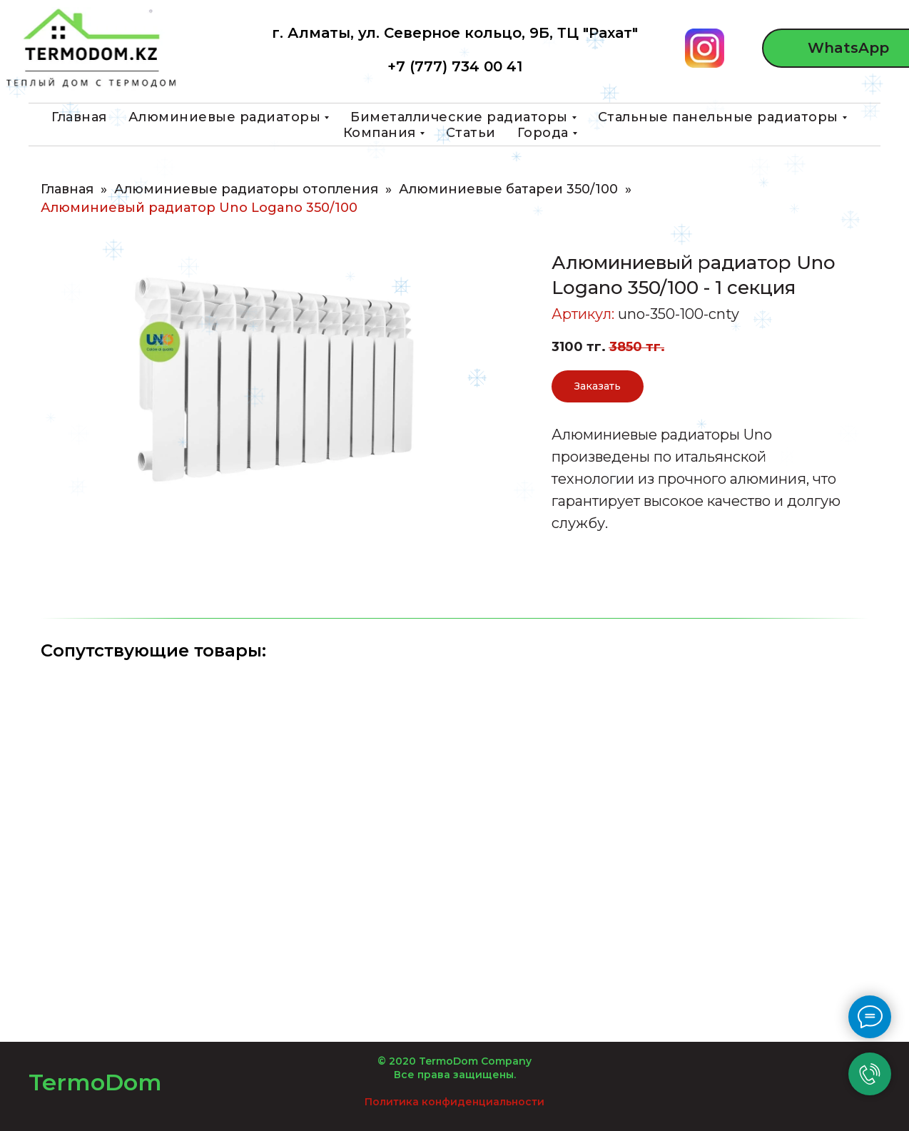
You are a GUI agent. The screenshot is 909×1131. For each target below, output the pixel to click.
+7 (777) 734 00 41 (454, 66)
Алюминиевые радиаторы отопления (246, 189)
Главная (79, 117)
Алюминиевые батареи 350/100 (508, 189)
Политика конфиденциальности (454, 1101)
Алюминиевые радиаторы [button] (224, 117)
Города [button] (543, 133)
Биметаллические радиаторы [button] (459, 117)
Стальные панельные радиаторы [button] (718, 117)
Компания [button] (379, 133)
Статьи (471, 133)
